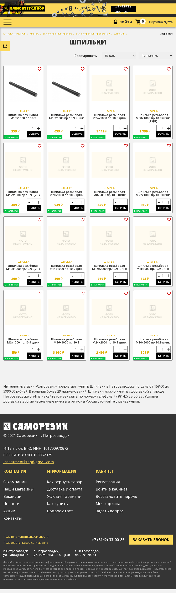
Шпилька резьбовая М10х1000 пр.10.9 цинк (23, 269)
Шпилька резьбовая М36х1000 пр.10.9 (66, 343)
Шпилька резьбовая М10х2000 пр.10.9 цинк (153, 343)
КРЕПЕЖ (34, 34)
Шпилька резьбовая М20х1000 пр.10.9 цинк (66, 195)
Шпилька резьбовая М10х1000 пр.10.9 (23, 117)
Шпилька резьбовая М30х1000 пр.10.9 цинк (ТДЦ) (153, 119)
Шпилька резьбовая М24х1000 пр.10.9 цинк (109, 117)
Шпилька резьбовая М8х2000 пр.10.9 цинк (109, 195)
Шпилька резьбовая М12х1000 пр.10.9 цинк (23, 195)
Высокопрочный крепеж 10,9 (93, 34)
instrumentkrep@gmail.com (28, 465)
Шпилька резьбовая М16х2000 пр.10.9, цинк (109, 269)
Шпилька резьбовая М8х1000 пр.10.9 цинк (153, 269)
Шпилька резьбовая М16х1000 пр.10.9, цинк (66, 117)
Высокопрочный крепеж (57, 34)
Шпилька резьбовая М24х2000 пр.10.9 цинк (109, 343)
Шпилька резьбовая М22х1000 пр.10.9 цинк (153, 195)
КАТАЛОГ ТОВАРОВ (14, 34)
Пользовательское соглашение (25, 546)
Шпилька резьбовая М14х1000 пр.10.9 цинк (66, 269)
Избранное (166, 34)
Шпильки (119, 34)
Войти (125, 22)
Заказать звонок (126, 9)
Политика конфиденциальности (25, 540)
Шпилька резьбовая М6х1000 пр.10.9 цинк (23, 343)
